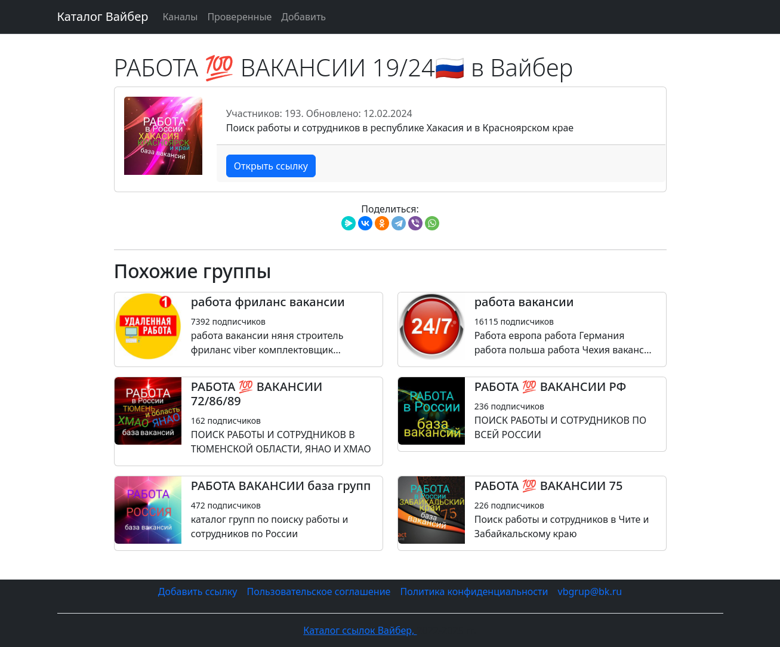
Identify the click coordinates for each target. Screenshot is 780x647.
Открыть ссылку (271, 165)
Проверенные (239, 16)
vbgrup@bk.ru (590, 591)
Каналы (180, 16)
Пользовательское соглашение (318, 591)
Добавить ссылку (198, 591)
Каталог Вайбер (103, 16)
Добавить (303, 16)
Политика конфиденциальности (474, 591)
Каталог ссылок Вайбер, (360, 630)
